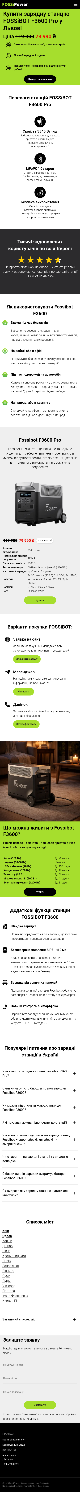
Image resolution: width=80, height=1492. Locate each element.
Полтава (8, 1291)
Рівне (6, 1251)
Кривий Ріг (10, 1301)
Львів (6, 1261)
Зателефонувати (26, 724)
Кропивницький (14, 1256)
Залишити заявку (27, 659)
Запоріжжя (10, 1266)
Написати (23, 691)
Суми (6, 1276)
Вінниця (8, 1271)
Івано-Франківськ (15, 1296)
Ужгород (8, 1286)
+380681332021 (10, 1464)
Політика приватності (13, 1439)
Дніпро (7, 1246)
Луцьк (6, 1281)
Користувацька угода (13, 1445)
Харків (7, 1241)
